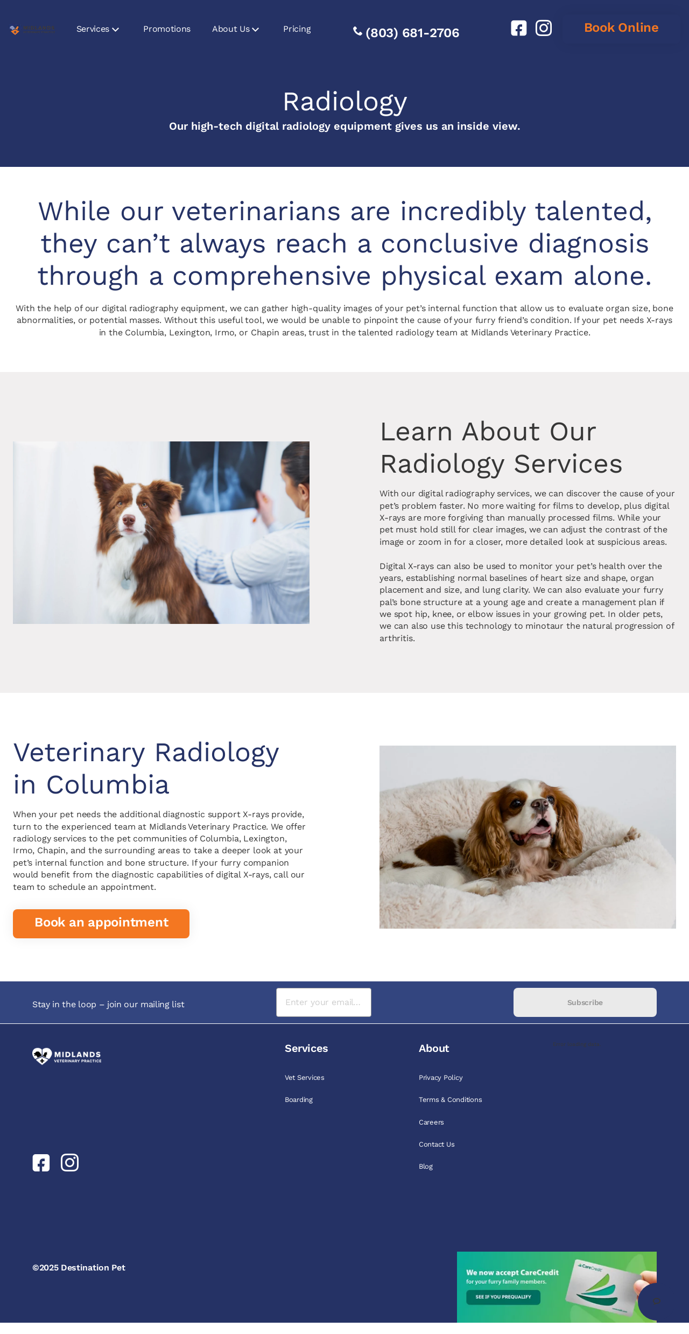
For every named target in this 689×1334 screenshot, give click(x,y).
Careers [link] (431, 1122)
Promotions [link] (167, 29)
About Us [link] (230, 29)
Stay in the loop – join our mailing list (108, 1004)
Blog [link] (426, 1166)
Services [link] (92, 29)
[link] (514, 28)
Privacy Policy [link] (440, 1077)
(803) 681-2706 (412, 32)
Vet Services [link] (305, 1077)
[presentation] (442, 1002)
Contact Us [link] (436, 1144)
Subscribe (585, 1002)
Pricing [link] (297, 29)
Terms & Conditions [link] (450, 1100)
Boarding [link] (299, 1100)
